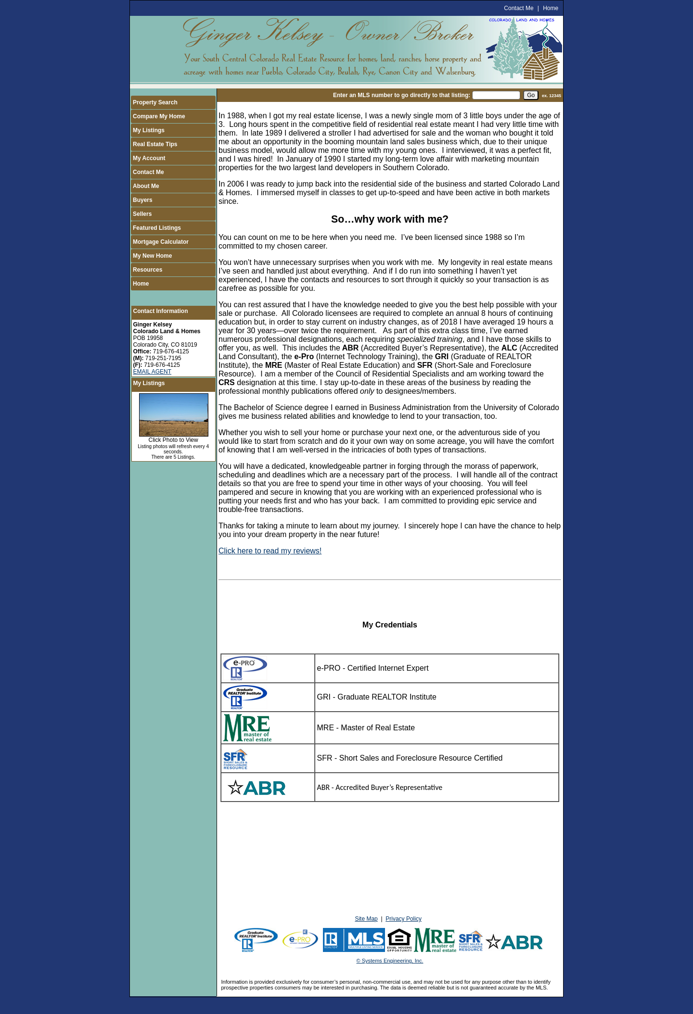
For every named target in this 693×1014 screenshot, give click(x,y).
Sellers (142, 214)
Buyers (143, 200)
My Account (149, 158)
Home (550, 8)
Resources (147, 269)
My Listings (149, 130)
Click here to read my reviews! (269, 551)
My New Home (152, 255)
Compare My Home (159, 116)
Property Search (155, 102)
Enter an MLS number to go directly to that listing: (401, 95)
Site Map (366, 918)
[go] (531, 95)
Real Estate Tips (155, 144)
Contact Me (518, 8)
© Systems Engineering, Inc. (390, 961)
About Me (146, 186)
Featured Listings (157, 228)
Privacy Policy (403, 918)
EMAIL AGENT (152, 371)
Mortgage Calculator (161, 241)
